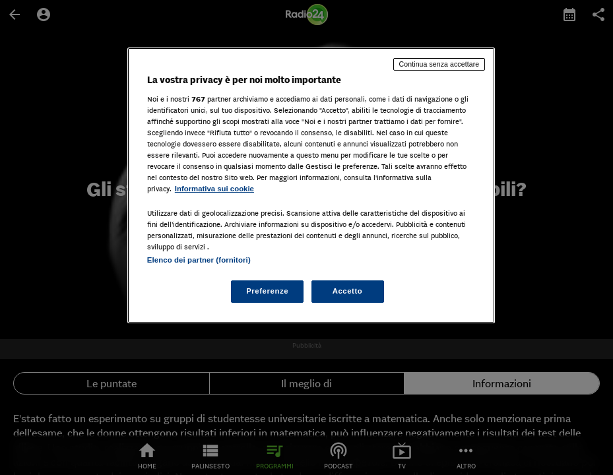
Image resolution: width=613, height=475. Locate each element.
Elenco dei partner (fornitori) (199, 260)
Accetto (348, 291)
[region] (311, 185)
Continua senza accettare (439, 64)
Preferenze (267, 291)
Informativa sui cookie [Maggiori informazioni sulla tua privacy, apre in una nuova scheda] (214, 189)
